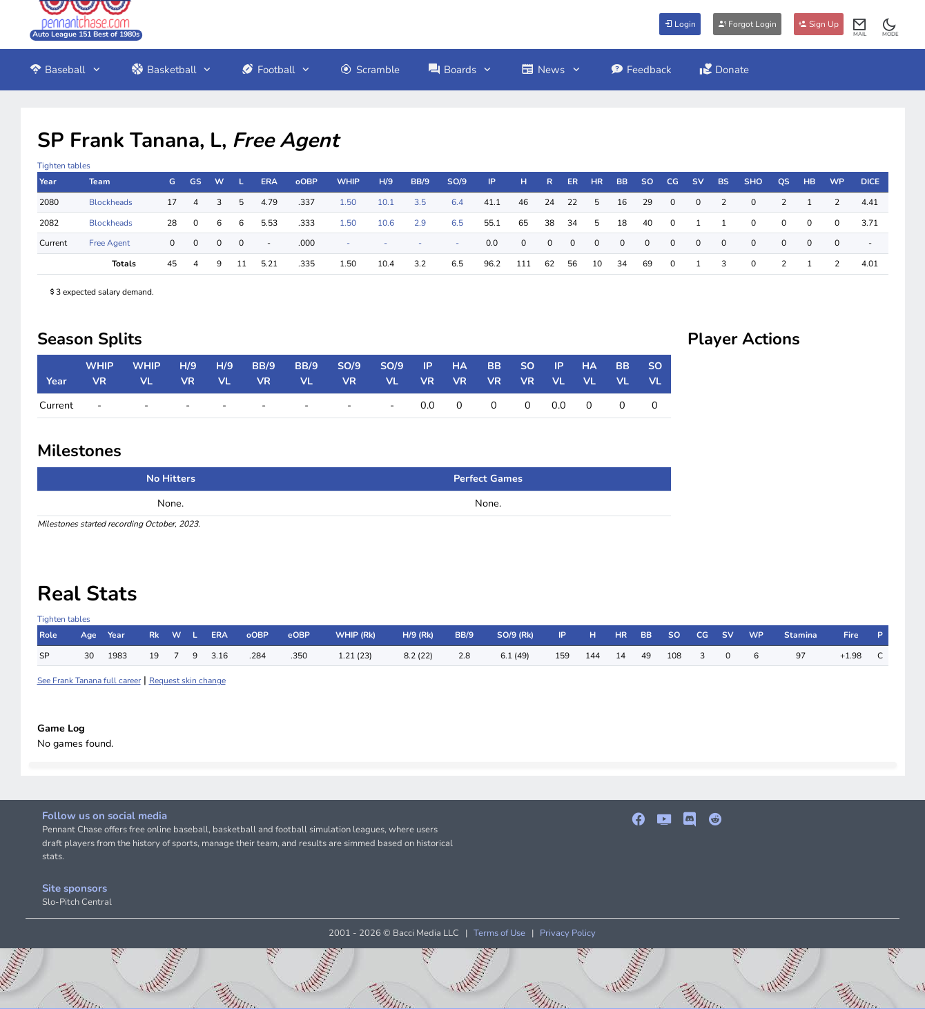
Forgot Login (747, 24)
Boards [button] (460, 69)
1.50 (348, 202)
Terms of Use (499, 933)
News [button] (551, 69)
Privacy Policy (568, 933)
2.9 (420, 222)
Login (680, 24)
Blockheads (111, 202)
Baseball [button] (66, 69)
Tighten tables (63, 165)
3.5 (420, 202)
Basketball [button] (171, 69)
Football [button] (276, 69)
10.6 (386, 222)
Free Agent (109, 242)
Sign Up (819, 24)
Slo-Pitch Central (77, 902)
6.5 (457, 222)
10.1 (386, 202)
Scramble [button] (370, 69)
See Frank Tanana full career (89, 680)
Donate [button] (724, 69)
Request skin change (187, 680)
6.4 (457, 202)
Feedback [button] (641, 69)
